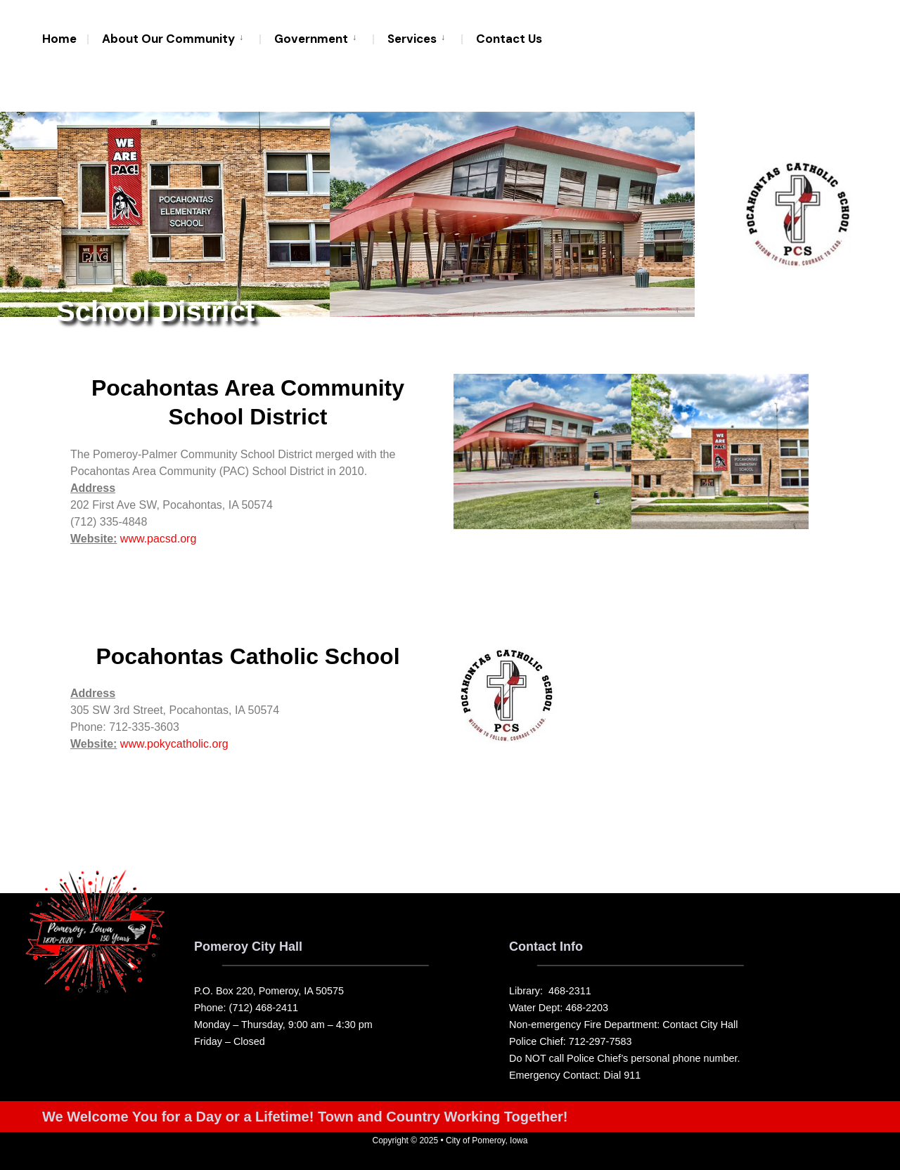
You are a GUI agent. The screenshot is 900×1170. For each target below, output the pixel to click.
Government (311, 38)
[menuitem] (173, 38)
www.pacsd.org (158, 539)
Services (412, 38)
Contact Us (509, 38)
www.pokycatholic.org (174, 744)
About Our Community (168, 38)
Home (59, 38)
